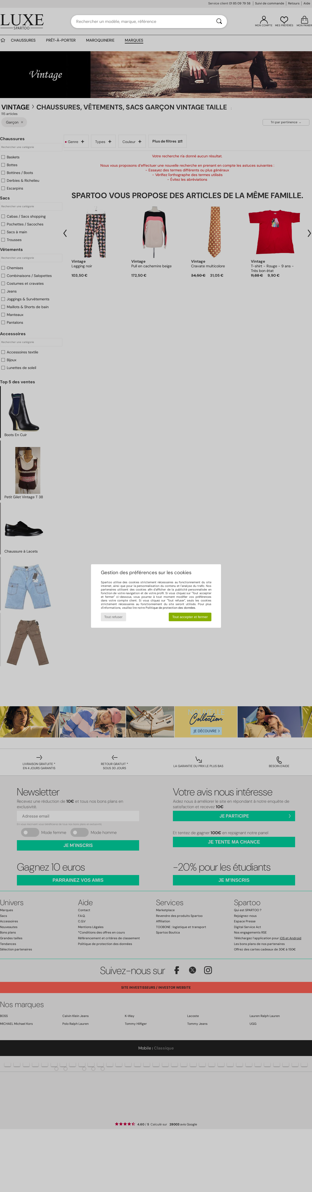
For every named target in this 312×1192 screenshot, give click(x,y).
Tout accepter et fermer (190, 617)
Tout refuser (113, 617)
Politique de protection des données (170, 608)
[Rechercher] (219, 21)
